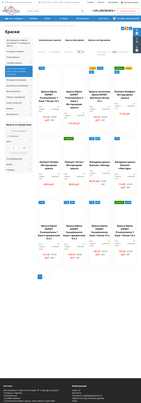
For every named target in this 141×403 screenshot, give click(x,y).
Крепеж (18, 108)
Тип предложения (18, 159)
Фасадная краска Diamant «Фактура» (125, 165)
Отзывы (63, 18)
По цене (68, 52)
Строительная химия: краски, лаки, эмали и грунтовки (18, 71)
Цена (18, 141)
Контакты (104, 18)
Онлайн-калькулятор (126, 18)
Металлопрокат (18, 91)
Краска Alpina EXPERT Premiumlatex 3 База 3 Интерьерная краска (74, 99)
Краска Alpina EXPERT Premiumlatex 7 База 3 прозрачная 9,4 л (49, 232)
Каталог (8, 385)
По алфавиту (55, 52)
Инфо (48, 18)
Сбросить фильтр (18, 131)
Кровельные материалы (18, 85)
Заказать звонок (128, 11)
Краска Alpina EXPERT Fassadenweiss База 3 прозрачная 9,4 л (74, 232)
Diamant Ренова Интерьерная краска (49, 165)
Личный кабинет (130, 2)
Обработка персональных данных (88, 398)
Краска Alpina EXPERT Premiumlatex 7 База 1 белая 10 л (49, 96)
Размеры (18, 170)
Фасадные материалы (18, 79)
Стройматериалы (18, 62)
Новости (100, 2)
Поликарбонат (13, 57)
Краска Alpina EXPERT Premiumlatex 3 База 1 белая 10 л (125, 230)
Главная (90, 2)
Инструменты (18, 114)
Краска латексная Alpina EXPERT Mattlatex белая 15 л (99, 96)
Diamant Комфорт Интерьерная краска (124, 95)
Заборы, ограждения (18, 97)
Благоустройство (18, 102)
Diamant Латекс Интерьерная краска (74, 165)
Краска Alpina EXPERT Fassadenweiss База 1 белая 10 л (100, 230)
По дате (42, 52)
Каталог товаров (15, 18)
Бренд (18, 164)
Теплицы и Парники (15, 51)
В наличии (13, 136)
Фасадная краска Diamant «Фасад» (99, 163)
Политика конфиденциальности (87, 396)
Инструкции (113, 2)
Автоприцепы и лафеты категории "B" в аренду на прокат (18, 43)
